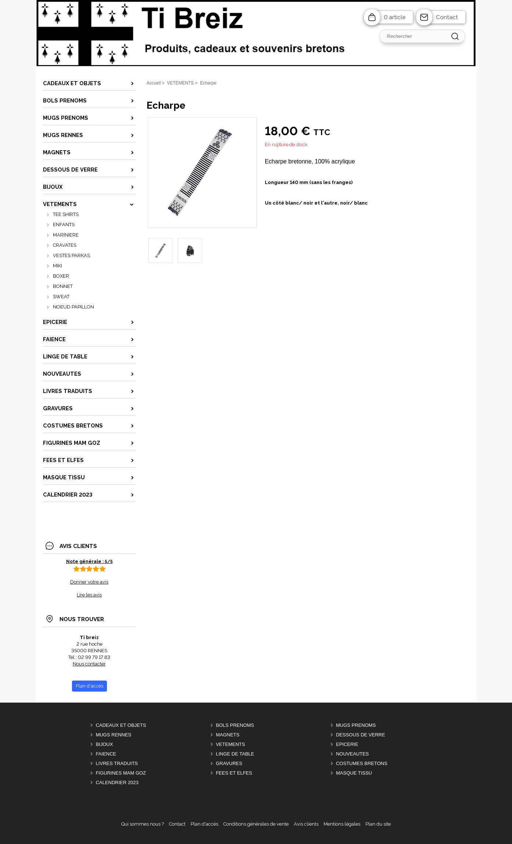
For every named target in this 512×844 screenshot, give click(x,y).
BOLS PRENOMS (235, 725)
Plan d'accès (204, 824)
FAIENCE (106, 754)
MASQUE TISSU (354, 773)
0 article (394, 17)
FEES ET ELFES (234, 773)
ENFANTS (64, 224)
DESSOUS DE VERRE (360, 734)
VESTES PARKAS (71, 255)
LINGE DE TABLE (235, 754)
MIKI (57, 265)
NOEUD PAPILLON (73, 307)
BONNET (63, 286)
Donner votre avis (89, 582)
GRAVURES (229, 763)
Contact (447, 17)
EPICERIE (347, 744)
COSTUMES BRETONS (361, 763)
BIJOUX (104, 744)
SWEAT (61, 296)
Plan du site (378, 824)
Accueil (154, 83)
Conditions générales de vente (256, 824)
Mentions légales (342, 824)
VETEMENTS (230, 744)
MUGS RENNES (113, 734)
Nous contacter (89, 664)
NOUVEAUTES (352, 754)
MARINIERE (66, 235)
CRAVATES (64, 245)
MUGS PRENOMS (356, 725)
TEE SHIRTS (66, 214)
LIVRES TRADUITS (117, 763)
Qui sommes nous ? (142, 824)
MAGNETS (227, 734)
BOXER (61, 276)
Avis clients (306, 824)
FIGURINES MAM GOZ (121, 773)
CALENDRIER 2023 (117, 782)
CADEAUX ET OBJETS (121, 725)
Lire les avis (89, 595)
